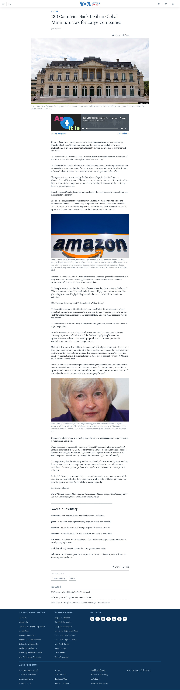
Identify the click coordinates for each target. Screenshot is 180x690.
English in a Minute (62, 618)
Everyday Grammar (62, 684)
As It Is (54, 11)
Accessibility (24, 631)
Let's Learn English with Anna (66, 631)
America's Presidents (27, 675)
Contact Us (23, 622)
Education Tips (61, 679)
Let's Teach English (62, 644)
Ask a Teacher (60, 675)
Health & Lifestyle (98, 670)
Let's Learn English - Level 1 (65, 635)
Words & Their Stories (99, 684)
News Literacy (60, 648)
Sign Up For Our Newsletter (30, 640)
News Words (60, 653)
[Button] (116, 35)
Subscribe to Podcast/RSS (29, 644)
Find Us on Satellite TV (28, 648)
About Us (23, 618)
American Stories (26, 679)
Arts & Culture (25, 684)
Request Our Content (27, 635)
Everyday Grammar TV (63, 627)
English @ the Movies (63, 622)
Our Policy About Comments (30, 657)
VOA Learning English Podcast (139, 670)
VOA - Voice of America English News (100, 121)
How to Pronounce (62, 657)
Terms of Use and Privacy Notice (32, 627)
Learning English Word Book (30, 653)
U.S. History (95, 679)
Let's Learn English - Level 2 (65, 640)
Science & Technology (99, 675)
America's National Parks (29, 670)
